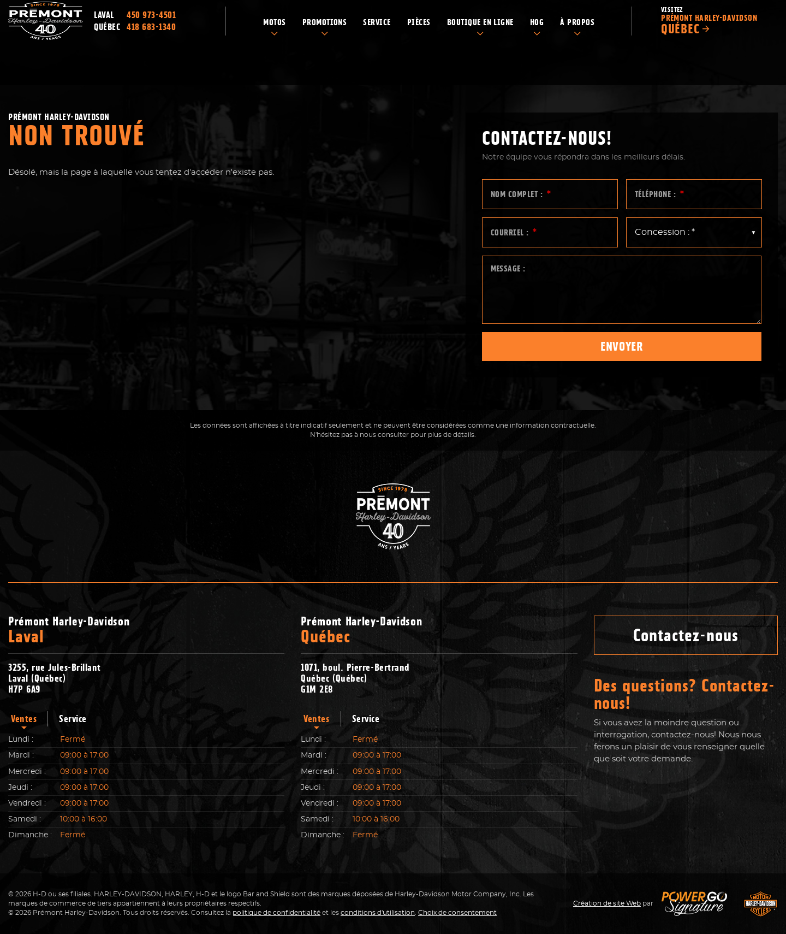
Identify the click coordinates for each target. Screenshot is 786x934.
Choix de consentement (457, 912)
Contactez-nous (686, 635)
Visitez (711, 41)
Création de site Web (607, 903)
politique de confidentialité (276, 912)
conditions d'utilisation (378, 912)
